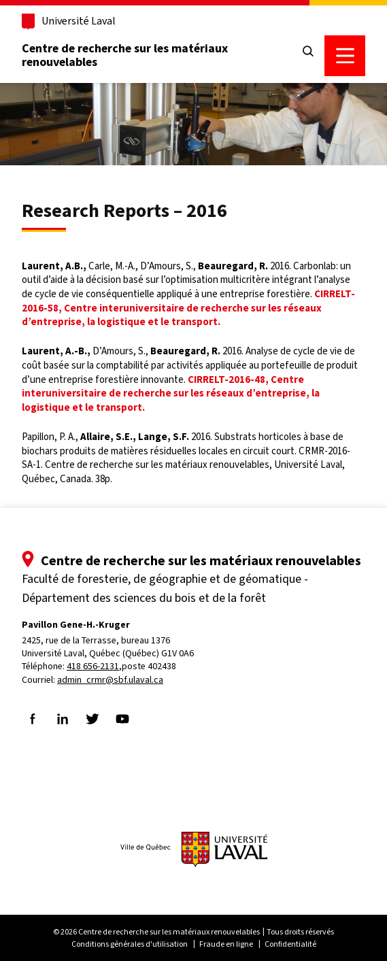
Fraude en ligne (226, 944)
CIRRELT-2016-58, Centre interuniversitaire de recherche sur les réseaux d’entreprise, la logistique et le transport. (188, 307)
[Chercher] (308, 51)
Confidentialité (290, 944)
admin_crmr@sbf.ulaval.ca (110, 679)
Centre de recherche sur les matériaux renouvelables (125, 55)
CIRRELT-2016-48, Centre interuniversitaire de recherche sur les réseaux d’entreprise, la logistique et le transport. (171, 393)
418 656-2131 (93, 666)
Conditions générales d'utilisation (129, 944)
